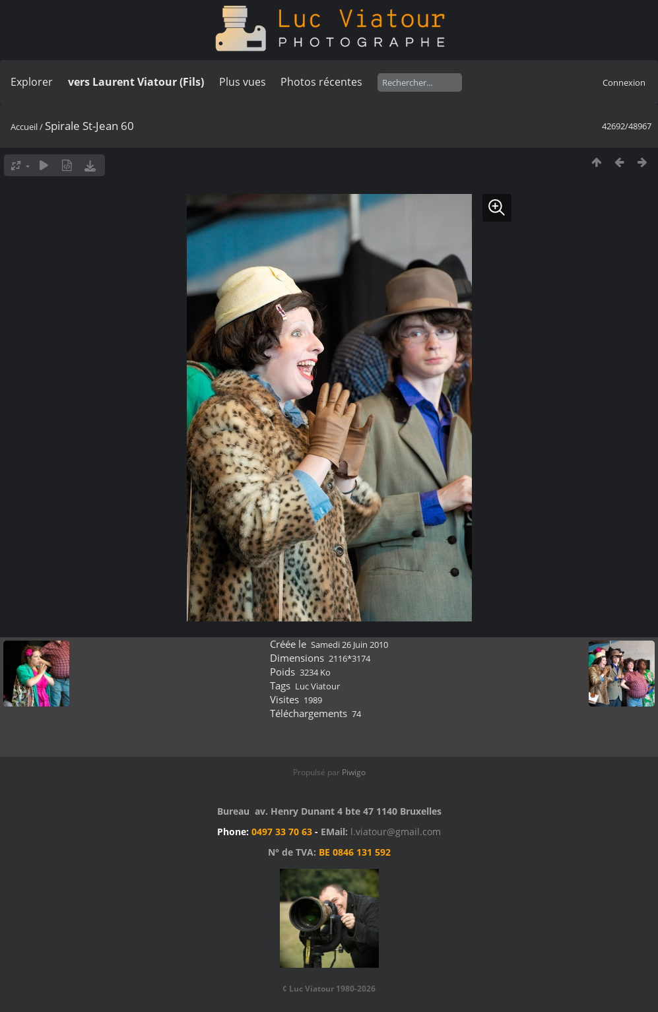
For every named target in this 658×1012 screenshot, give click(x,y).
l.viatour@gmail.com (395, 831)
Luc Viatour (317, 686)
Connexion (624, 82)
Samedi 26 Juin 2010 (349, 644)
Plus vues (242, 82)
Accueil (24, 127)
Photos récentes (321, 82)
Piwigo (354, 772)
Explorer (32, 82)
